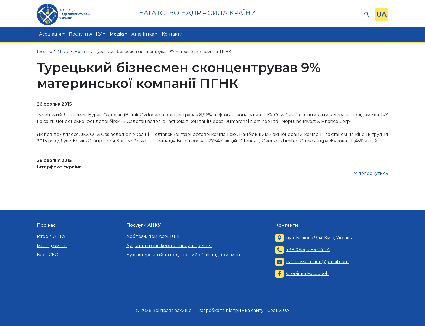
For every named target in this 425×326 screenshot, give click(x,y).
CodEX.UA (278, 310)
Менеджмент (52, 245)
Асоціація (50, 34)
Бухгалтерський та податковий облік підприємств (184, 254)
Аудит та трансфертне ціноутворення (169, 245)
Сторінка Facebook (307, 273)
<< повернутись (370, 173)
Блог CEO (48, 254)
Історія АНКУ (51, 236)
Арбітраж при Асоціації (152, 236)
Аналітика (142, 34)
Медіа (117, 34)
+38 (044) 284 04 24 (308, 249)
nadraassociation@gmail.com (317, 261)
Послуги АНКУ (85, 34)
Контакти (172, 34)
